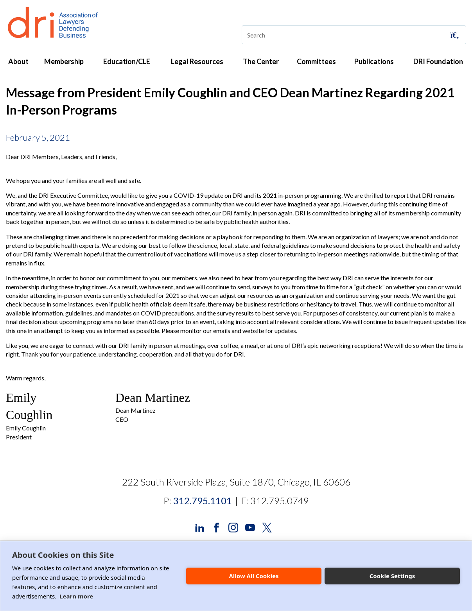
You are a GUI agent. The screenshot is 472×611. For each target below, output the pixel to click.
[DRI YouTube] (250, 526)
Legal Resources (197, 61)
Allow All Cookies (253, 576)
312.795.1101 (202, 500)
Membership (64, 61)
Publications (374, 61)
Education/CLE (126, 61)
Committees (316, 61)
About (18, 61)
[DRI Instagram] (233, 526)
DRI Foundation (438, 61)
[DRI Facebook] (216, 526)
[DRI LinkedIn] (200, 526)
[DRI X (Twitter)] (267, 526)
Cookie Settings (392, 576)
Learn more (76, 596)
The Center (261, 61)
